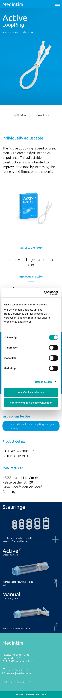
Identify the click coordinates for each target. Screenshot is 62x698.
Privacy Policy (32, 694)
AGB (44, 694)
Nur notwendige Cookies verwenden (31, 402)
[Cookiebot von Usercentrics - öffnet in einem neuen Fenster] (44, 293)
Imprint (19, 694)
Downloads (42, 115)
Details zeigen (43, 381)
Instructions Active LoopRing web (32, 426)
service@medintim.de (18, 673)
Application (19, 115)
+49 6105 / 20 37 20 (17, 670)
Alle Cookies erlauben (31, 392)
